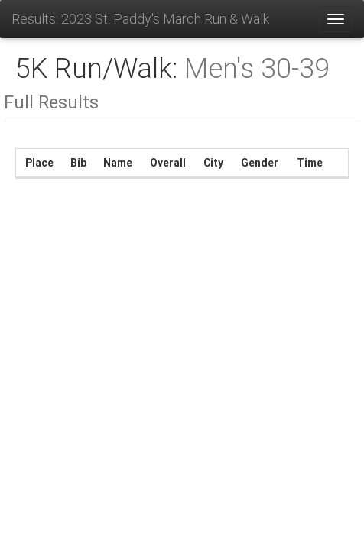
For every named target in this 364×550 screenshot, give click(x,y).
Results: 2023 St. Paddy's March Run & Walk (140, 19)
